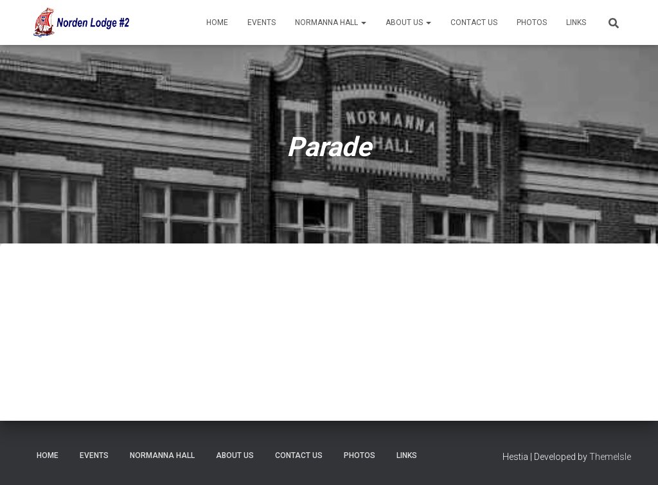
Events (261, 22)
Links (576, 22)
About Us (408, 22)
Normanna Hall (330, 22)
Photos (532, 22)
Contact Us (473, 22)
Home (217, 22)
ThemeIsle (610, 457)
